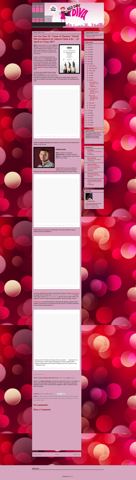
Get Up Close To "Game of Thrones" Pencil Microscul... (93, 91)
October (91, 66)
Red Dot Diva (91, 201)
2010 (88, 125)
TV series (75, 398)
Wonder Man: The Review (94, 159)
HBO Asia (41, 58)
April (90, 80)
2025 (88, 45)
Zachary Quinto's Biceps (94, 180)
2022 (88, 52)
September (92, 68)
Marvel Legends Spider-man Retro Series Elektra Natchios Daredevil (93, 167)
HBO (70, 396)
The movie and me (92, 173)
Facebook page (63, 378)
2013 (88, 117)
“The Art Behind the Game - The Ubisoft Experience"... (93, 84)
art (38, 396)
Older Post (76, 454)
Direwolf (50, 396)
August (91, 70)
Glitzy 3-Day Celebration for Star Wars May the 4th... (93, 98)
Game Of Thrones (64, 396)
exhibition (55, 396)
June (90, 75)
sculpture (63, 398)
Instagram (72, 378)
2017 (88, 63)
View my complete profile (92, 207)
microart (38, 398)
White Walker (40, 400)
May (90, 77)
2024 (88, 47)
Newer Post (37, 454)
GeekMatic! (90, 150)
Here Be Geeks (91, 158)
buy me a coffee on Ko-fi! (94, 36)
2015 (88, 113)
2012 (88, 120)
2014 (88, 115)
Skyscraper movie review (93, 175)
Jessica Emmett (95, 135)
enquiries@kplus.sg (53, 296)
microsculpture (45, 398)
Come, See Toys (92, 164)
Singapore (69, 398)
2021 (88, 54)
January (91, 107)
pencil (50, 398)
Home (57, 454)
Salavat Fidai (56, 398)
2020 (88, 56)
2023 (88, 49)
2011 (88, 122)
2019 (88, 59)
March (91, 103)
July (90, 73)
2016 (88, 110)
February (91, 105)
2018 (88, 61)
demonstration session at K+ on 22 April (62, 295)
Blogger (71, 476)
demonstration (44, 396)
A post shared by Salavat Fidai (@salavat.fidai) (47, 136)
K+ (34, 398)
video (34, 400)
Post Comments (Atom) (60, 460)
